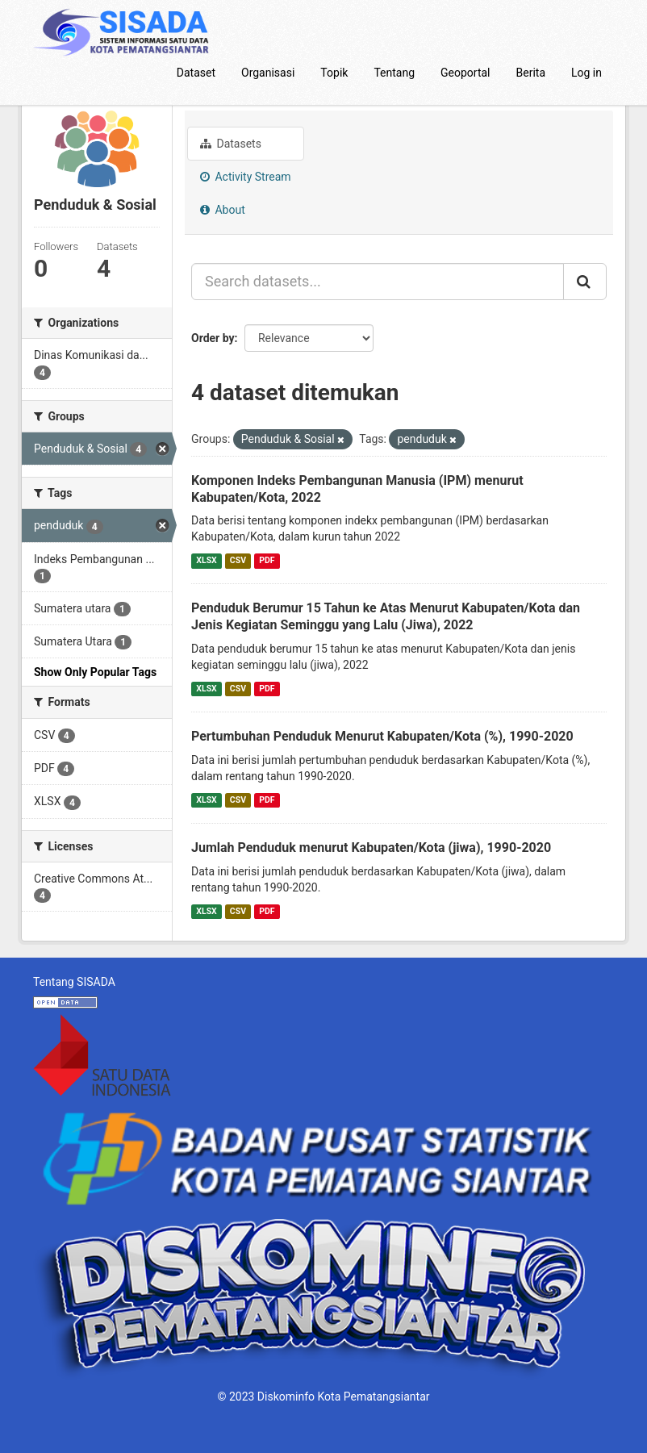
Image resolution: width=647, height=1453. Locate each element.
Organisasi (267, 72)
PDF (266, 560)
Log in (586, 72)
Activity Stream (245, 176)
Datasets (230, 143)
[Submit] (585, 281)
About (222, 209)
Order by (213, 338)
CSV (238, 560)
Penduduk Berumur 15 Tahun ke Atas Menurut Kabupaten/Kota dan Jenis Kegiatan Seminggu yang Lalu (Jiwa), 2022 (385, 616)
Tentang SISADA (74, 981)
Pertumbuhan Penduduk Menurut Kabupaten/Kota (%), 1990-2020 (382, 736)
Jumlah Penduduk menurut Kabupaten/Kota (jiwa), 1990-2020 (371, 847)
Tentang (394, 72)
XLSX (206, 560)
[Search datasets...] (377, 281)
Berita (531, 72)
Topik (334, 72)
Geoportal (465, 72)
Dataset (196, 72)
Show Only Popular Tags (95, 672)
